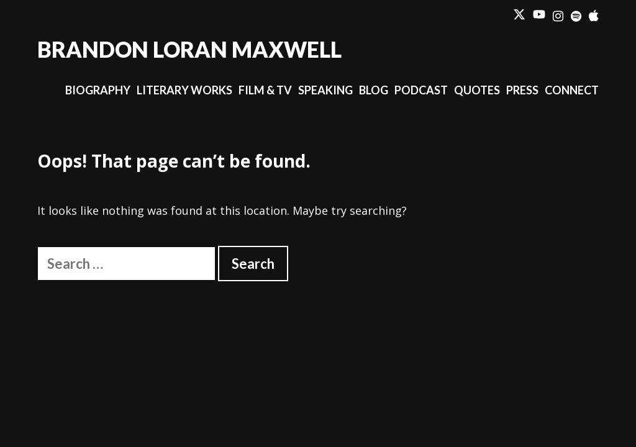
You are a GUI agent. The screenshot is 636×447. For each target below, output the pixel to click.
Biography (97, 90)
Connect (572, 90)
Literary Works (184, 90)
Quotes (477, 90)
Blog (373, 90)
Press (522, 90)
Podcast (421, 90)
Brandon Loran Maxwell (189, 49)
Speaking (325, 90)
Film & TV (265, 90)
